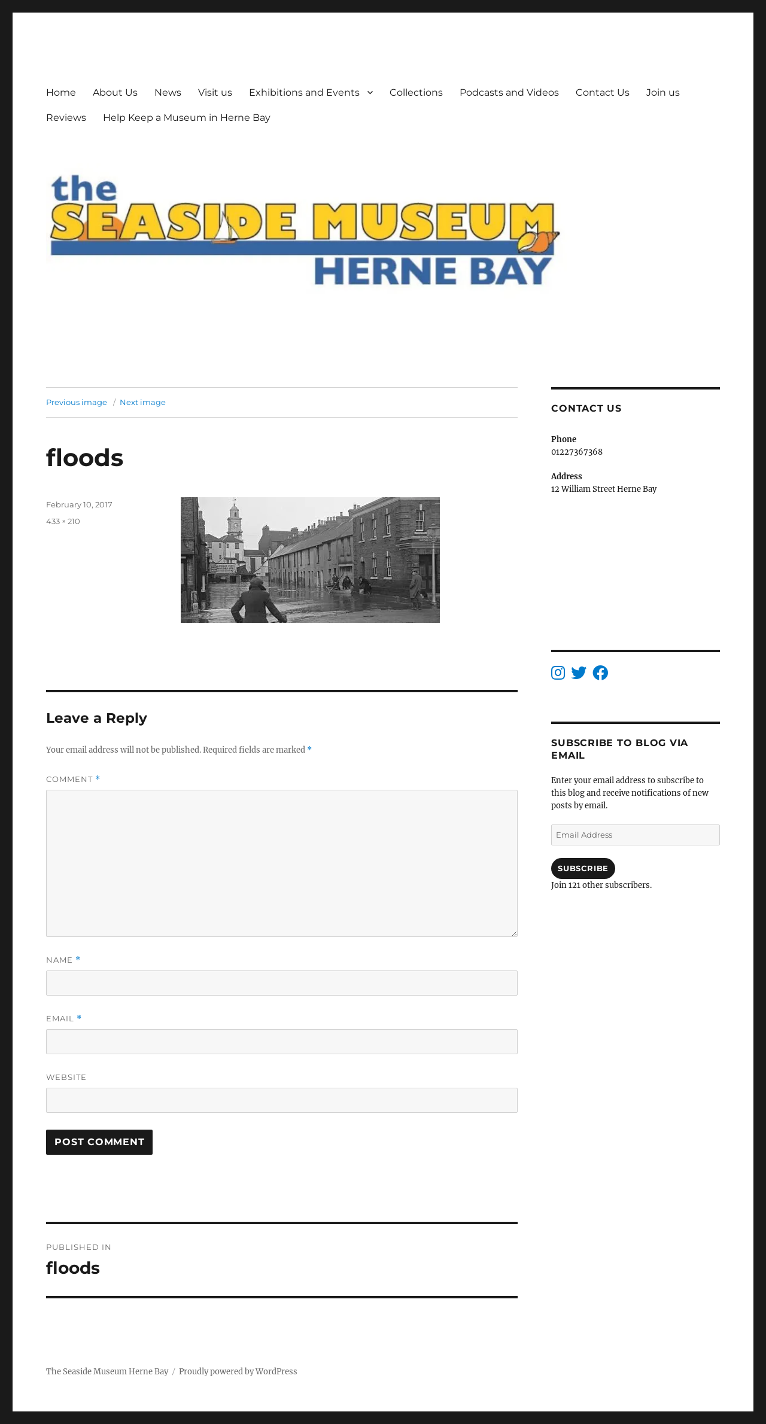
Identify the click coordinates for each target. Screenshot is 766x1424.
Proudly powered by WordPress (238, 1372)
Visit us (215, 92)
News (167, 92)
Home (61, 92)
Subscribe (583, 868)
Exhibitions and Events (304, 92)
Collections (416, 92)
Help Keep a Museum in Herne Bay (186, 117)
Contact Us (603, 92)
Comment (73, 779)
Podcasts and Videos (509, 92)
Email (64, 1019)
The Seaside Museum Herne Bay (107, 1372)
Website (66, 1077)
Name (63, 960)
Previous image (76, 402)
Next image (143, 402)
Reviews (66, 117)
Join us (663, 92)
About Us (115, 92)
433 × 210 (63, 521)
